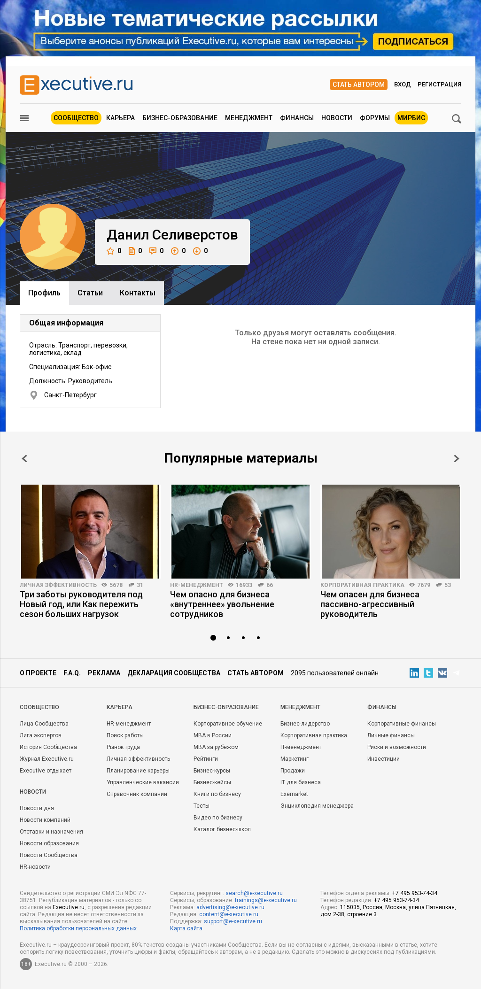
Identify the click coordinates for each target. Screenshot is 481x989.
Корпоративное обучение (228, 723)
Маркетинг (294, 759)
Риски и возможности (396, 747)
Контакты (137, 292)
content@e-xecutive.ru (228, 914)
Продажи (292, 770)
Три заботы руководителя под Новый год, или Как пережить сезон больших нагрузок (81, 604)
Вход (402, 84)
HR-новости (35, 867)
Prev (24, 458)
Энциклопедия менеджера (317, 806)
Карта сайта (186, 928)
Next (456, 458)
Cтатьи (90, 292)
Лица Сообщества (44, 723)
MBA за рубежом (216, 747)
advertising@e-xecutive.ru (230, 907)
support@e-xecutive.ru (233, 921)
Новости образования (49, 843)
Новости (336, 118)
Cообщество (39, 707)
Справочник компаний (137, 794)
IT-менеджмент (300, 747)
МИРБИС (411, 118)
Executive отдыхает (45, 770)
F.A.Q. (72, 673)
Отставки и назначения (51, 831)
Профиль (44, 292)
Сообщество (76, 118)
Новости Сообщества (49, 855)
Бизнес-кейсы (212, 782)
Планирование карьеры (138, 770)
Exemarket (294, 794)
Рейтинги (206, 759)
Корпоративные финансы (401, 723)
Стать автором (359, 84)
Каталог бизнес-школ (222, 829)
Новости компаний (45, 820)
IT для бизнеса (300, 782)
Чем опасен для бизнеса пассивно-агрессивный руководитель (369, 604)
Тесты (201, 806)
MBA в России (213, 735)
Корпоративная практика (362, 585)
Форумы (375, 118)
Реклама (104, 673)
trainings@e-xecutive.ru (266, 900)
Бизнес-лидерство (305, 723)
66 (269, 585)
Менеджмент (248, 118)
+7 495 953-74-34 (414, 893)
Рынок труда (123, 747)
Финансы (297, 118)
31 (140, 585)
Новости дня (37, 808)
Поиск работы (125, 735)
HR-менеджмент (196, 585)
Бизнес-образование (179, 118)
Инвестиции (383, 759)
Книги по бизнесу (217, 794)
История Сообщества (48, 747)
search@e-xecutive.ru (254, 893)
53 (447, 585)
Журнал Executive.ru (47, 759)
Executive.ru (69, 907)
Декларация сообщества (173, 673)
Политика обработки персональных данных (78, 928)
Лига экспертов (41, 735)
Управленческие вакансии (143, 782)
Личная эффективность (58, 585)
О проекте (38, 673)
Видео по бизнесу (218, 817)
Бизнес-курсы (212, 770)
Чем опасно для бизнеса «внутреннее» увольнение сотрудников (222, 604)
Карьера (120, 118)
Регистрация (439, 84)
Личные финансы (391, 735)
